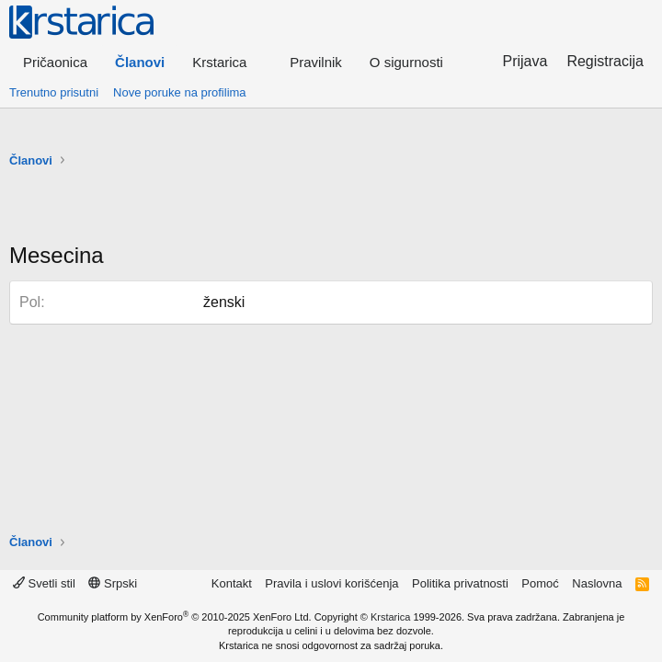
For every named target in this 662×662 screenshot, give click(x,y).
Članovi (140, 62)
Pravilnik (316, 62)
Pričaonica (55, 62)
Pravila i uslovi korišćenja (331, 583)
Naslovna (597, 583)
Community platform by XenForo (175, 616)
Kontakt (231, 583)
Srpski (112, 583)
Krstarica (390, 616)
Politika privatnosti (460, 583)
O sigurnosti (406, 62)
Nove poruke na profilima (179, 92)
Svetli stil (44, 583)
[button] (227, 62)
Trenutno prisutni (53, 92)
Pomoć (539, 583)
